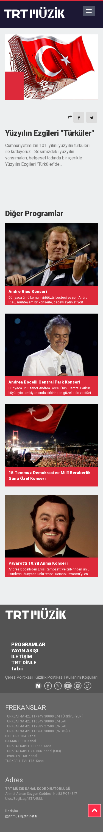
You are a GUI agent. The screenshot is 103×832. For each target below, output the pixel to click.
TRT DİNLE (24, 662)
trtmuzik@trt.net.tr (23, 816)
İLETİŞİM (21, 656)
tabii (17, 668)
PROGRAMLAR (28, 644)
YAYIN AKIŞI (24, 650)
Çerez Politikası (19, 677)
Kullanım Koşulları (82, 677)
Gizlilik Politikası (49, 677)
